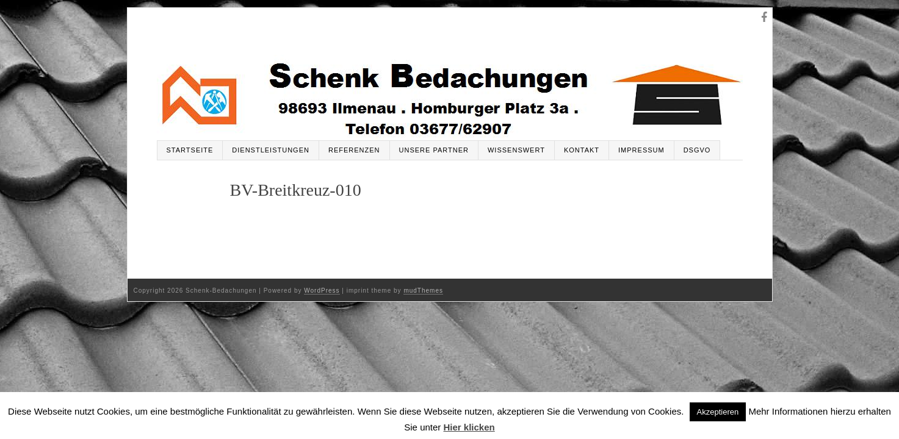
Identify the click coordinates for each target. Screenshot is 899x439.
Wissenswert (516, 150)
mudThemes (423, 290)
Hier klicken (469, 427)
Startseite (190, 150)
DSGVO (697, 150)
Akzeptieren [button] (718, 411)
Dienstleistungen (270, 150)
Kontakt (581, 150)
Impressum (641, 150)
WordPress (321, 290)
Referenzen (354, 150)
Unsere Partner (434, 150)
